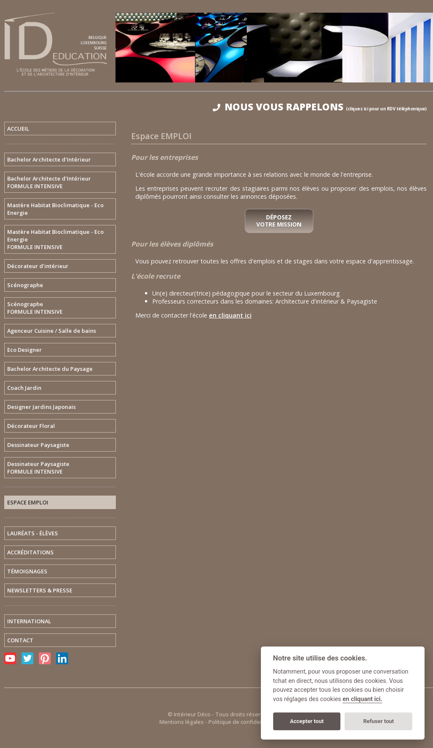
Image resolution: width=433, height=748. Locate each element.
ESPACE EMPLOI (27, 502)
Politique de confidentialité (243, 722)
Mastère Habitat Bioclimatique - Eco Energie (55, 208)
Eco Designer (24, 349)
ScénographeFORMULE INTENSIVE (35, 307)
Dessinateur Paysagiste (38, 445)
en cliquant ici (230, 315)
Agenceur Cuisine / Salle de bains (51, 330)
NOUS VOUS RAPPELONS (320, 106)
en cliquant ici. (362, 699)
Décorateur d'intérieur (38, 266)
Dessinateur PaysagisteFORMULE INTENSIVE (38, 467)
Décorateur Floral (31, 426)
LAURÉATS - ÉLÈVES (32, 533)
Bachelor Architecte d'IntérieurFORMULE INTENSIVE (49, 182)
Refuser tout (378, 721)
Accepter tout (307, 721)
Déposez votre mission (278, 221)
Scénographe (25, 285)
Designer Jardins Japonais (41, 407)
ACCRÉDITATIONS (30, 552)
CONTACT (20, 640)
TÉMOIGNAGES (27, 571)
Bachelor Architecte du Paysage (50, 369)
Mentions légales (181, 722)
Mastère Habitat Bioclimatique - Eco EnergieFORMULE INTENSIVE (55, 239)
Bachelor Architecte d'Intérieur (49, 159)
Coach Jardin (24, 388)
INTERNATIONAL (29, 621)
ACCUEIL (18, 128)
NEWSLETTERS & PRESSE (39, 590)
